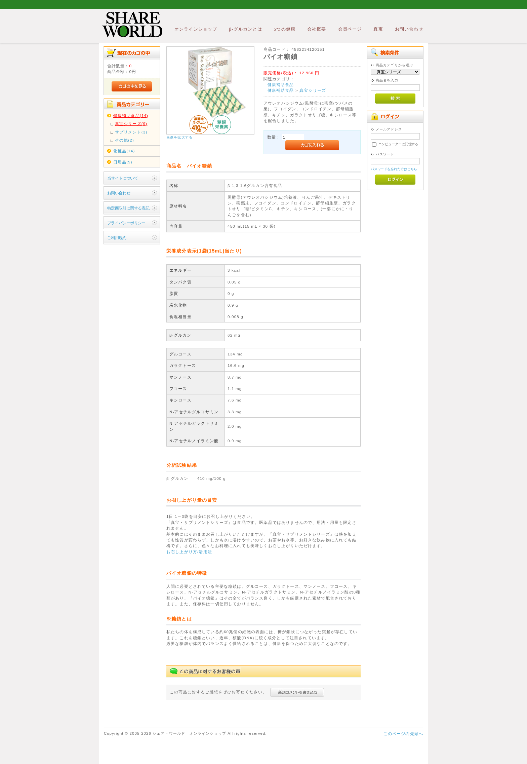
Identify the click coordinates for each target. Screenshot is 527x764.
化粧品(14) (124, 151)
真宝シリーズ (312, 90)
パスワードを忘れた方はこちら (394, 169)
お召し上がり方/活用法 (189, 551)
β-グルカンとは (245, 29)
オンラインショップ (195, 29)
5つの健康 (284, 29)
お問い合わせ (409, 29)
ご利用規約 (116, 237)
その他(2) (124, 140)
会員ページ (350, 29)
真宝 (378, 29)
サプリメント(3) (131, 132)
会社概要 (316, 29)
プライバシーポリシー (126, 223)
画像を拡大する (179, 137)
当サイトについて (122, 178)
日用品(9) (122, 162)
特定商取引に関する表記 (128, 208)
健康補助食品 (281, 84)
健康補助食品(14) (130, 115)
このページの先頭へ (403, 733)
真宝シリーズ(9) (131, 123)
